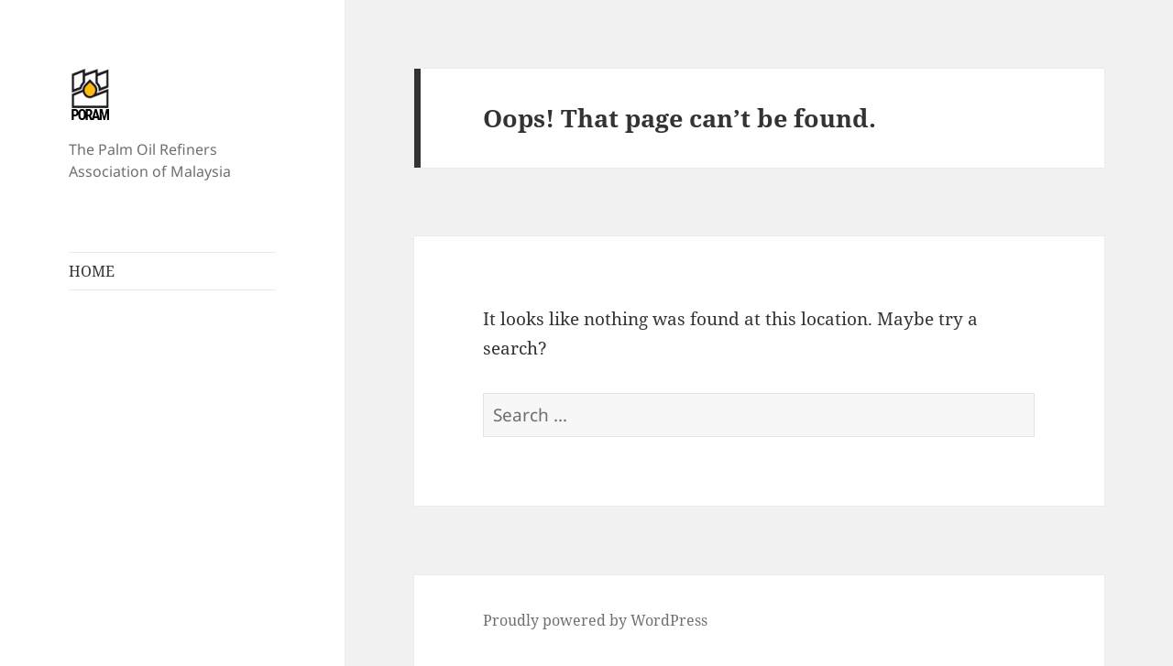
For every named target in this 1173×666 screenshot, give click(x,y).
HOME (92, 271)
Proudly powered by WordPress (595, 620)
